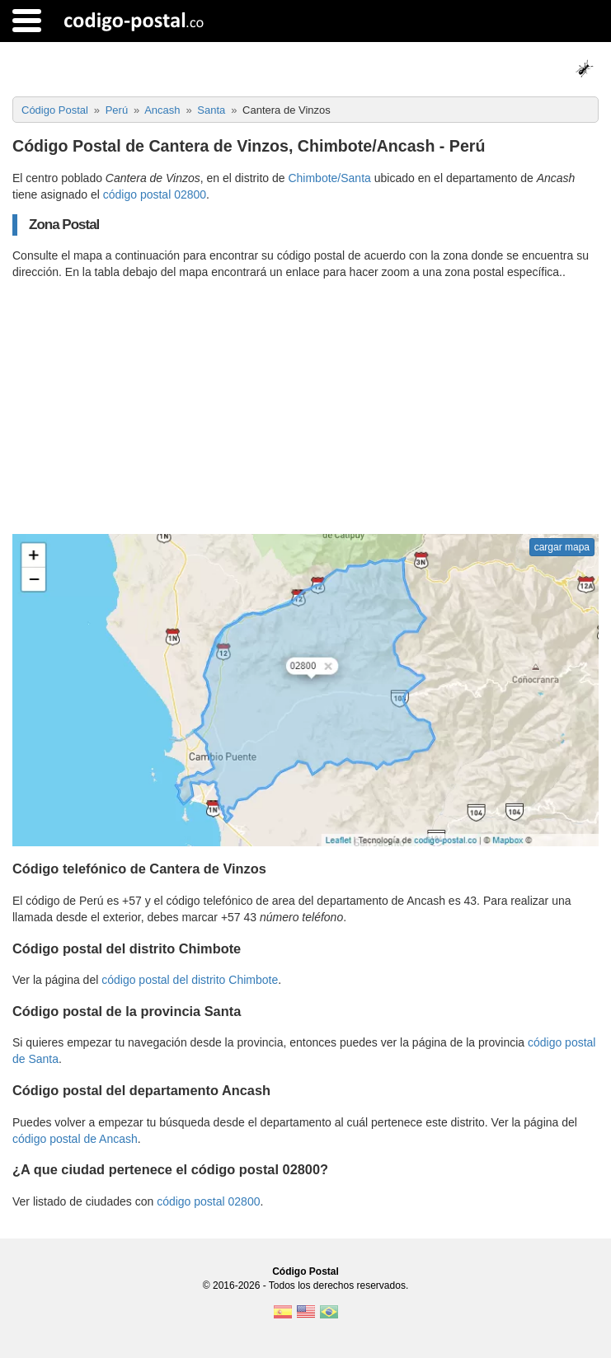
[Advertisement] (305, 407)
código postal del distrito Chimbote (189, 979)
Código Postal (305, 1271)
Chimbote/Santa (329, 178)
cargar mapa (562, 547)
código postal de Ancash (75, 1138)
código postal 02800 (154, 194)
